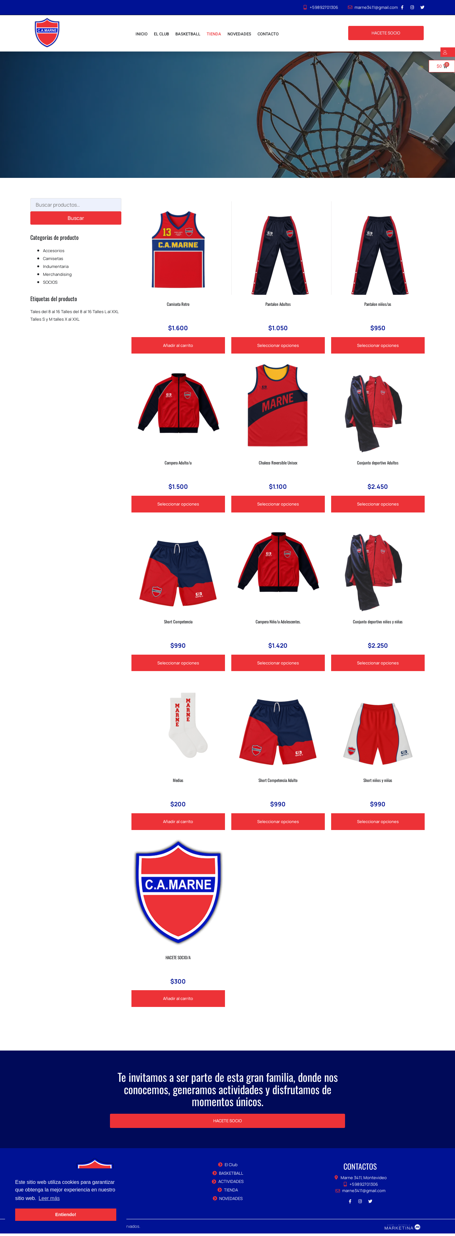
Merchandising (57, 274)
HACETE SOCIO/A (178, 959)
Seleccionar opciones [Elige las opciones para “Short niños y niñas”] (378, 823)
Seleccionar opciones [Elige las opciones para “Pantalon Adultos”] (278, 345)
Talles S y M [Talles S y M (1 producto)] (41, 319)
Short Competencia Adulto (278, 782)
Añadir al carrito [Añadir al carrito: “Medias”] (178, 823)
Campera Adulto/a (178, 463)
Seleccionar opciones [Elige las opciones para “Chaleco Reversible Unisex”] (278, 505)
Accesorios (53, 250)
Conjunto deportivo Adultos (377, 463)
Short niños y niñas (377, 782)
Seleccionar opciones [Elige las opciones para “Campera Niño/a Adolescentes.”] (278, 664)
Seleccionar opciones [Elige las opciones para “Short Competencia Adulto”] (278, 823)
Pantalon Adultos (278, 304)
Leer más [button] (49, 1198)
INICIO (142, 34)
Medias (178, 782)
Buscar (76, 218)
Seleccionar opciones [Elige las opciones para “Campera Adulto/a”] (178, 505)
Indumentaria (56, 266)
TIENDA (214, 34)
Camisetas (53, 258)
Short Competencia (178, 622)
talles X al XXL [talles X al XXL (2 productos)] (66, 319)
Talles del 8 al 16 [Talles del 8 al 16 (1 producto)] (76, 311)
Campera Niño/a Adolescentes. (278, 622)
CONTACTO (268, 34)
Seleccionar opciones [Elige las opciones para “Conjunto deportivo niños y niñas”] (378, 664)
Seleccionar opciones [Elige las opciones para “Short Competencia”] (178, 664)
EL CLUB (161, 34)
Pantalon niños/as (377, 304)
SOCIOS (50, 282)
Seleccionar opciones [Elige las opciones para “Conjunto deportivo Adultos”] (378, 505)
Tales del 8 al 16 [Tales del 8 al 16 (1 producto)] (45, 311)
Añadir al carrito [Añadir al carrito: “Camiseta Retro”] (178, 345)
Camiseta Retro (178, 304)
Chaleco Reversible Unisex (278, 463)
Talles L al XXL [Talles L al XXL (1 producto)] (105, 311)
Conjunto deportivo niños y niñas (378, 622)
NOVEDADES (239, 34)
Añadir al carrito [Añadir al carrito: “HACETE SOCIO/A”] (178, 1001)
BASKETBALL (187, 34)
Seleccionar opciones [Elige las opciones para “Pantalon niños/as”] (378, 345)
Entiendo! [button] (65, 1214)
